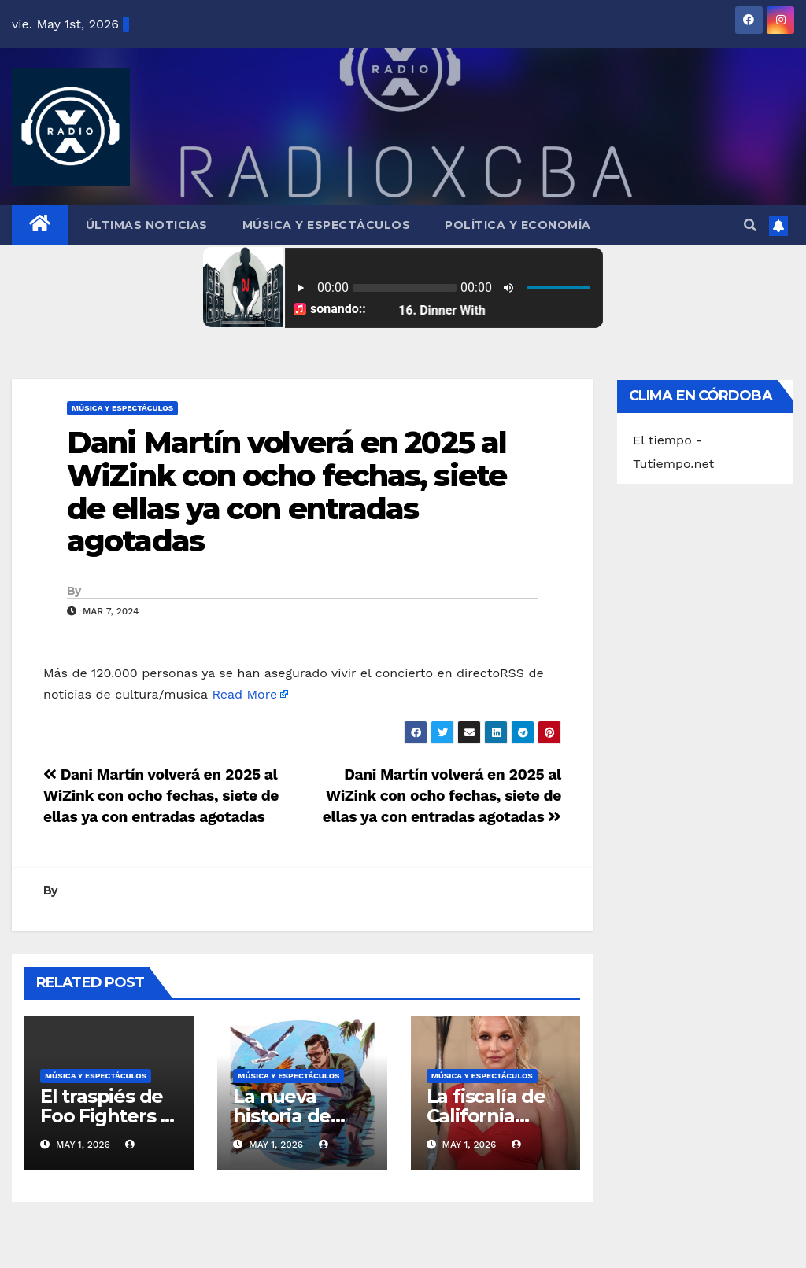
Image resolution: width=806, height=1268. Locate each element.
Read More (244, 694)
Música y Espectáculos (326, 225)
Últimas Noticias (147, 225)
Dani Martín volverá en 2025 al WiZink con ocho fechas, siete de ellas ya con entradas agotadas (286, 491)
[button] (750, 225)
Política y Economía (518, 225)
